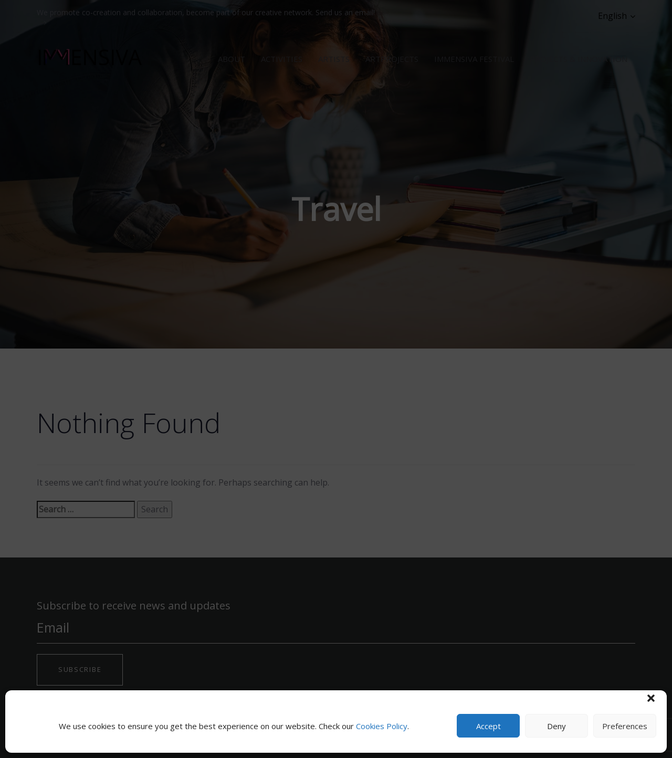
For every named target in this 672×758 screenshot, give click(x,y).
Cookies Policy (381, 726)
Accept (488, 726)
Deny (556, 726)
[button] (651, 698)
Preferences (624, 726)
